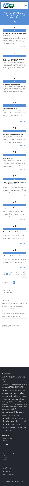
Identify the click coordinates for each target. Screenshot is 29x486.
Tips (4, 294)
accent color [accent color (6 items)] (5, 384)
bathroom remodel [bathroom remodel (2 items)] (16, 384)
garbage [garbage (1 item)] (15, 401)
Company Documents (7, 438)
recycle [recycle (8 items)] (10, 409)
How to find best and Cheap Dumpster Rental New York (15, 303)
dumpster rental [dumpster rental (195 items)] (14, 393)
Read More (22, 46)
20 (23, 276)
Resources (5, 457)
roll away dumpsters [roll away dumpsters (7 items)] (16, 418)
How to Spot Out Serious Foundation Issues (12, 310)
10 (4, 274)
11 (6, 274)
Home (4, 448)
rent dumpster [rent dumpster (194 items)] (17, 412)
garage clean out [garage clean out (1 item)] (11, 401)
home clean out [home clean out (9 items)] (11, 403)
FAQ (4, 455)
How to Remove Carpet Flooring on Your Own (13, 316)
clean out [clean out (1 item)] (9, 390)
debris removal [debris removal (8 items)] (21, 390)
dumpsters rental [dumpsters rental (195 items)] (13, 399)
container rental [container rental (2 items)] (14, 390)
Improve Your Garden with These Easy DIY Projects (14, 313)
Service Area (5, 450)
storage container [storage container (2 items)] (14, 424)
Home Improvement (7, 292)
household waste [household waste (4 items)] (9, 406)
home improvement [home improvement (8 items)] (21, 403)
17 (21, 274)
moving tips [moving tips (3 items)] (21, 406)
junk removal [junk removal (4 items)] (15, 406)
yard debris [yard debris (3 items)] (10, 430)
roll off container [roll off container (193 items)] (12, 421)
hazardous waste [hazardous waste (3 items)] (20, 401)
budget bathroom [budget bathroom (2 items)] (23, 384)
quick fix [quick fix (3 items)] (6, 409)
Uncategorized (6, 295)
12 (9, 274)
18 (23, 274)
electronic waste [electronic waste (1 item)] (5, 401)
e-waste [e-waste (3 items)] (22, 399)
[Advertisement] (14, 350)
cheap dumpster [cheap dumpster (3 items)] (5, 387)
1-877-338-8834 (6, 471)
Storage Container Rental (8, 453)
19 (25, 274)
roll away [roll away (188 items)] (9, 415)
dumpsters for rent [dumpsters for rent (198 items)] (13, 396)
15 (16, 274)
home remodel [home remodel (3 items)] (12, 404)
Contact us (5, 459)
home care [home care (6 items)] (4, 403)
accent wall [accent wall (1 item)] (10, 384)
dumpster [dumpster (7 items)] (4, 393)
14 (13, 274)
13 (11, 274)
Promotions (5, 440)
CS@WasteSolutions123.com (8, 474)
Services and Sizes (7, 451)
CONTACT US (5, 329)
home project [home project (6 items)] (5, 404)
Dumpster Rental (6, 290)
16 (18, 274)
